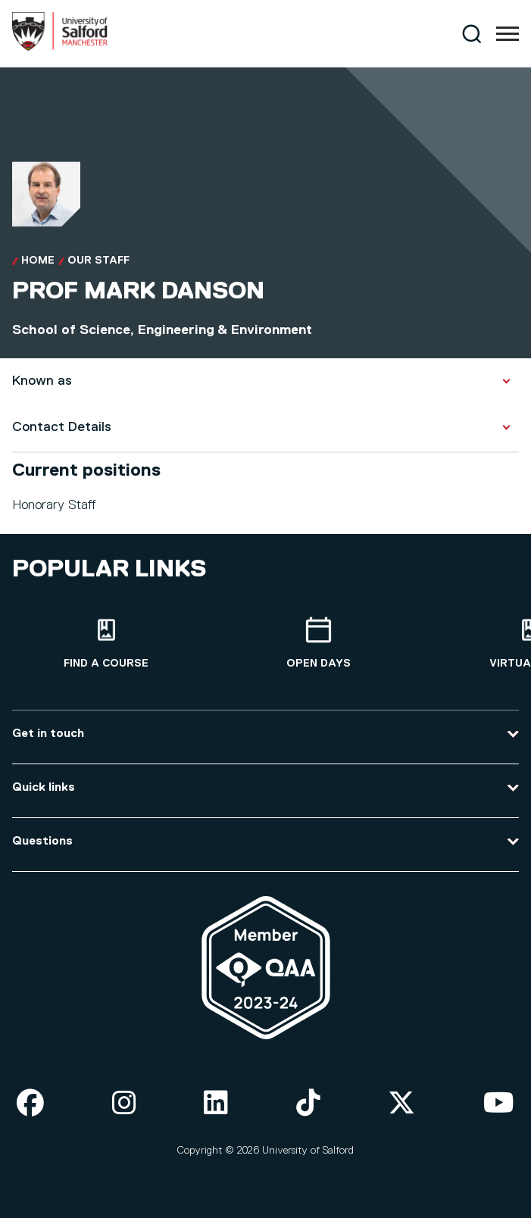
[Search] (471, 33)
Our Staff (98, 260)
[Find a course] (106, 643)
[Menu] (507, 34)
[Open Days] (318, 643)
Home (38, 260)
